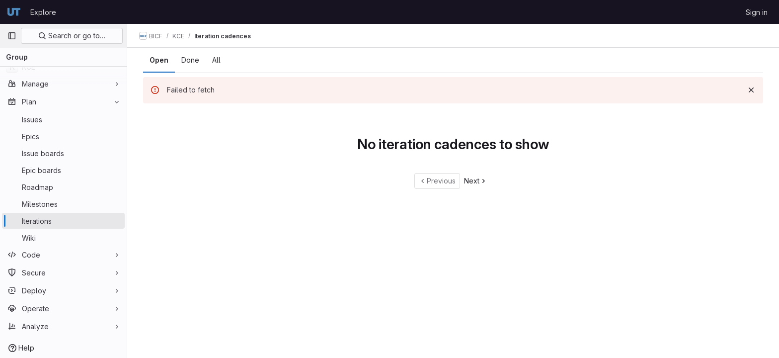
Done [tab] (190, 60)
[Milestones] (63, 204)
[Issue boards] (63, 153)
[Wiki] (63, 238)
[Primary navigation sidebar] (12, 36)
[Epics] (63, 136)
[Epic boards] (63, 170)
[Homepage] (13, 12)
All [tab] (216, 60)
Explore (43, 12)
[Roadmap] (63, 187)
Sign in (757, 12)
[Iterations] (63, 221)
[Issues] (63, 119)
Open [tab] (159, 60)
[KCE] (63, 67)
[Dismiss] (751, 90)
